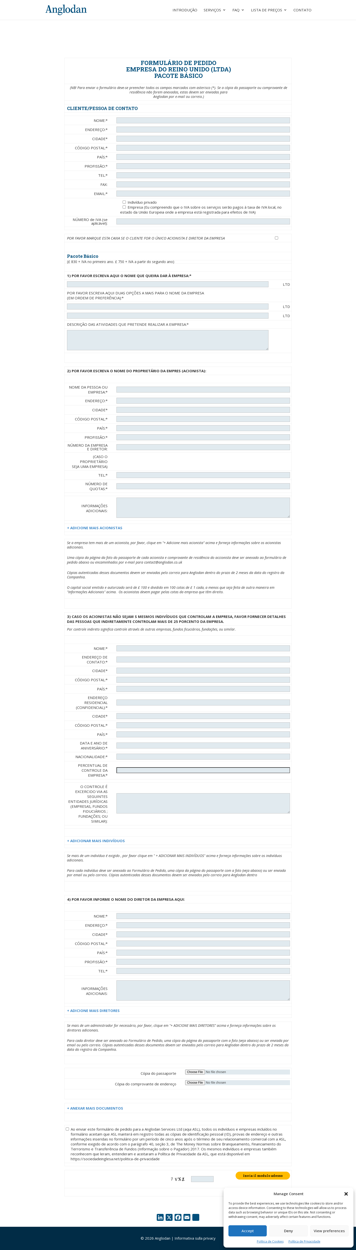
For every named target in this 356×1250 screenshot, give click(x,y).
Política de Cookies (270, 1241)
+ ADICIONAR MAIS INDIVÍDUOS (96, 840)
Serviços (212, 10)
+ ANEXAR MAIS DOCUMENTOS (95, 1108)
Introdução (185, 10)
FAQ (236, 10)
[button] (346, 1193)
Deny (288, 1230)
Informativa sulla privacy (195, 1238)
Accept (248, 1230)
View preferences (329, 1230)
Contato (302, 10)
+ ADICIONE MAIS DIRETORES (93, 1010)
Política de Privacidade (304, 1241)
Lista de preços (266, 10)
